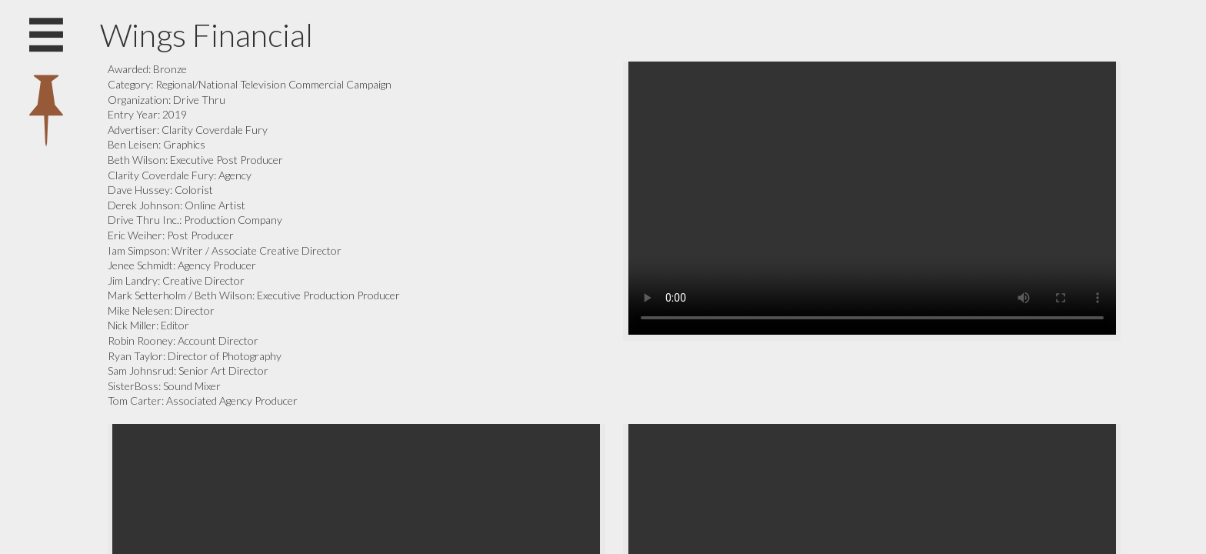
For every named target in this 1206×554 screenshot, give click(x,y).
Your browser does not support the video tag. (872, 198)
